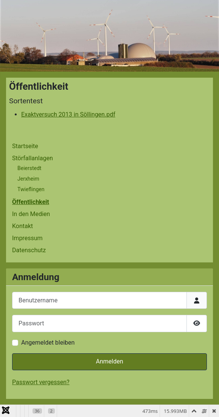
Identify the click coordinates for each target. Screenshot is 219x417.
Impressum (27, 238)
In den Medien (31, 214)
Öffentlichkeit (30, 201)
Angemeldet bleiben (48, 342)
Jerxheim (28, 179)
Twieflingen (30, 189)
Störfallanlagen (32, 158)
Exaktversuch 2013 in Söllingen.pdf (68, 114)
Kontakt (22, 226)
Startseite (25, 146)
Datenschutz (29, 250)
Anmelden (109, 361)
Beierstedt (29, 168)
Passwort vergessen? (41, 382)
